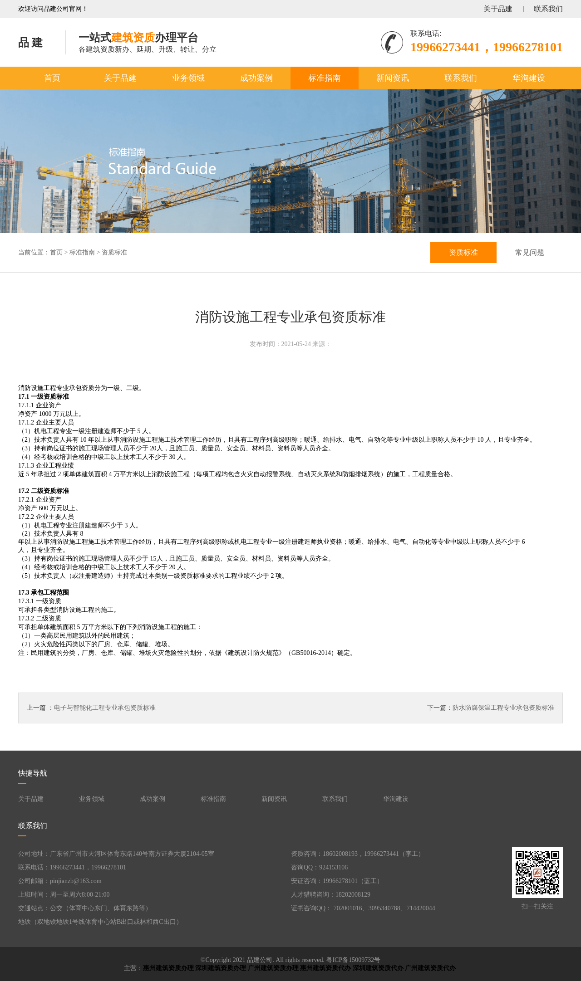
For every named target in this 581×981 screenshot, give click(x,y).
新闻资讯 (392, 78)
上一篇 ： (91, 708)
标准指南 (324, 78)
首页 (52, 78)
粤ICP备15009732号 (353, 960)
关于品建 (497, 9)
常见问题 (529, 252)
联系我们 (548, 9)
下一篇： (490, 708)
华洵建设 (528, 78)
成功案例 (256, 78)
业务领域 (188, 78)
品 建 (30, 43)
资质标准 (114, 252)
